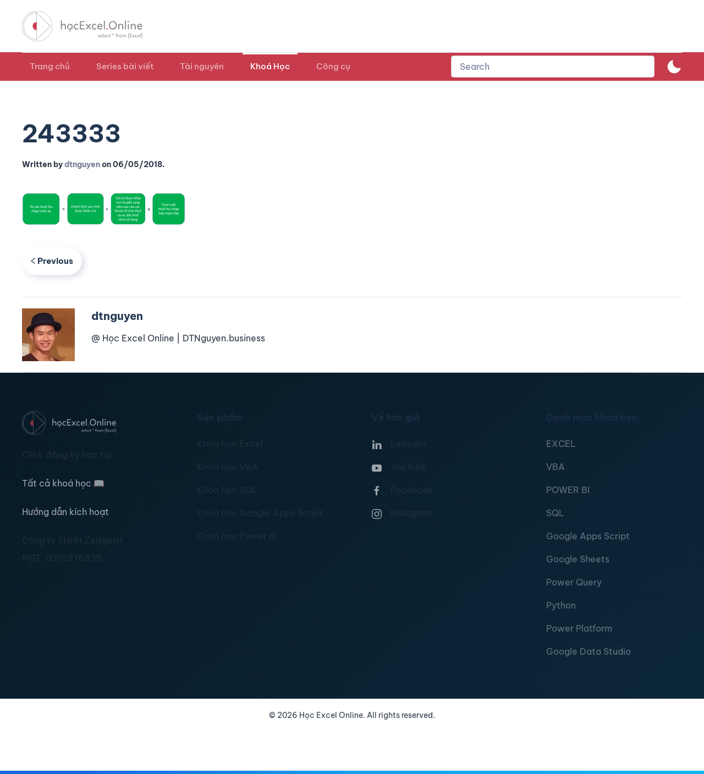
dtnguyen (82, 164)
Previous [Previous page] (52, 261)
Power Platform (579, 628)
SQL (555, 512)
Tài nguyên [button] (202, 66)
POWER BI (568, 489)
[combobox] (552, 67)
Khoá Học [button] (270, 66)
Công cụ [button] (333, 66)
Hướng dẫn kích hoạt (65, 511)
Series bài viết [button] (124, 66)
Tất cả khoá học (63, 483)
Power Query (574, 582)
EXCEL (561, 443)
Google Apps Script (588, 535)
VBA (555, 466)
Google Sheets (577, 559)
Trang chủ (50, 66)
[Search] (552, 67)
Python (561, 605)
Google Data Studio (588, 651)
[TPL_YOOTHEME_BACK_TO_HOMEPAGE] (92, 26)
